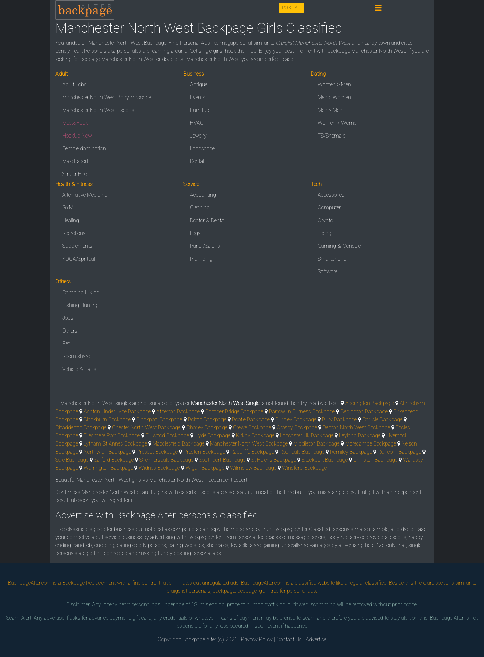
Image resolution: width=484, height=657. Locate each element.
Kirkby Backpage (255, 435)
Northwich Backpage (107, 452)
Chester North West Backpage (146, 427)
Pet (66, 343)
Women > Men (334, 84)
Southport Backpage (222, 460)
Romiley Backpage (351, 452)
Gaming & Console (339, 246)
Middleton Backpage (316, 443)
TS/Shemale (331, 135)
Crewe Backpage (252, 427)
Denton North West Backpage (356, 427)
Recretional (74, 233)
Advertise (316, 639)
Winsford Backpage (304, 468)
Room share (76, 356)
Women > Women (338, 123)
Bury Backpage (339, 419)
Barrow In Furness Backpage (302, 411)
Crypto (325, 220)
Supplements (77, 246)
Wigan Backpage (205, 468)
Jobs (67, 318)
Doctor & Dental (207, 220)
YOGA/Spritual (78, 259)
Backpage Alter (199, 639)
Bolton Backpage (207, 419)
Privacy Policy (257, 639)
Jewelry (198, 135)
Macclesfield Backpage (178, 443)
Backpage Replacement (89, 583)
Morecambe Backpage (370, 443)
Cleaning (200, 207)
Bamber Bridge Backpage (234, 411)
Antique (198, 84)
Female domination (84, 148)
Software (327, 271)
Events (197, 97)
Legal (196, 233)
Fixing (324, 233)
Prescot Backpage (157, 452)
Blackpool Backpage (159, 419)
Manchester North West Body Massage (106, 97)
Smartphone (332, 259)
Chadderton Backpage (80, 427)
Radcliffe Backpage (252, 452)
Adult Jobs (74, 84)
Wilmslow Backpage (253, 468)
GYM (67, 207)
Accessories (331, 195)
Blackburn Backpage (107, 419)
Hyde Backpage (212, 435)
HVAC (197, 123)
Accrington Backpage (369, 403)
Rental (197, 161)
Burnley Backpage (295, 419)
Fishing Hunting (80, 305)
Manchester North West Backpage (249, 443)
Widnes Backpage (159, 468)
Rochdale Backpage (302, 452)
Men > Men (330, 110)
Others (69, 330)
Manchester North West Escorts (98, 110)
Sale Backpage (71, 460)
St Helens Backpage (273, 460)
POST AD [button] (291, 7)
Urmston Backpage (375, 460)
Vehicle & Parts (79, 369)
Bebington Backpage (364, 411)
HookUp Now (77, 135)
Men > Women (334, 97)
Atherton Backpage (178, 411)
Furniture (200, 110)
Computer (329, 207)
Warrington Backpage (108, 468)
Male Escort (75, 161)
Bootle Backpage (251, 419)
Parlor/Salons (205, 246)
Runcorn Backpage (399, 452)
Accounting (203, 195)
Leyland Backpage (359, 435)
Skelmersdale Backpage (166, 460)
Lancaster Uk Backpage (306, 435)
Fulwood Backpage (167, 435)
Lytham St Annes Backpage (115, 443)
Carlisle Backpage (382, 419)
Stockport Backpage (325, 460)
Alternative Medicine (84, 195)
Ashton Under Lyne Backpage (117, 411)
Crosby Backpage (297, 427)
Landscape (202, 148)
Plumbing (201, 259)
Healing (70, 220)
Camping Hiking (80, 292)
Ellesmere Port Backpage (112, 435)
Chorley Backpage (206, 427)
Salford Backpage (114, 460)
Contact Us (289, 639)
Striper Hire (74, 174)
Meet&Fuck (75, 123)
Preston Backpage (204, 452)
